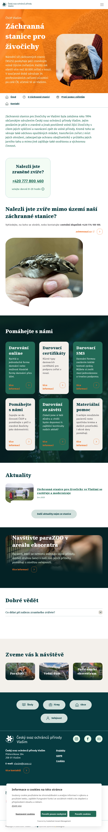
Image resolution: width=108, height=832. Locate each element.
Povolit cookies (83, 814)
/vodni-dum (54, 671)
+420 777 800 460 (28, 181)
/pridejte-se (20, 424)
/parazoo (20, 671)
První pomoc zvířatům (73, 97)
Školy (30, 704)
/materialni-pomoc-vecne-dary (88, 424)
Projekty (60, 750)
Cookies (60, 761)
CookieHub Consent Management (58, 821)
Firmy (57, 704)
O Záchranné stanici (39, 97)
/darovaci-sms (88, 368)
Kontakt (15, 103)
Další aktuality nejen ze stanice (54, 514)
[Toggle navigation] (102, 4)
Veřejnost (56, 718)
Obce (83, 704)
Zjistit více (17, 805)
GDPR (59, 755)
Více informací (20, 569)
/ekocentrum (88, 671)
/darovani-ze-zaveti (54, 424)
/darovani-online (20, 368)
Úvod (13, 97)
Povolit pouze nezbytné (54, 814)
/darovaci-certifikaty (54, 368)
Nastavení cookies (25, 814)
